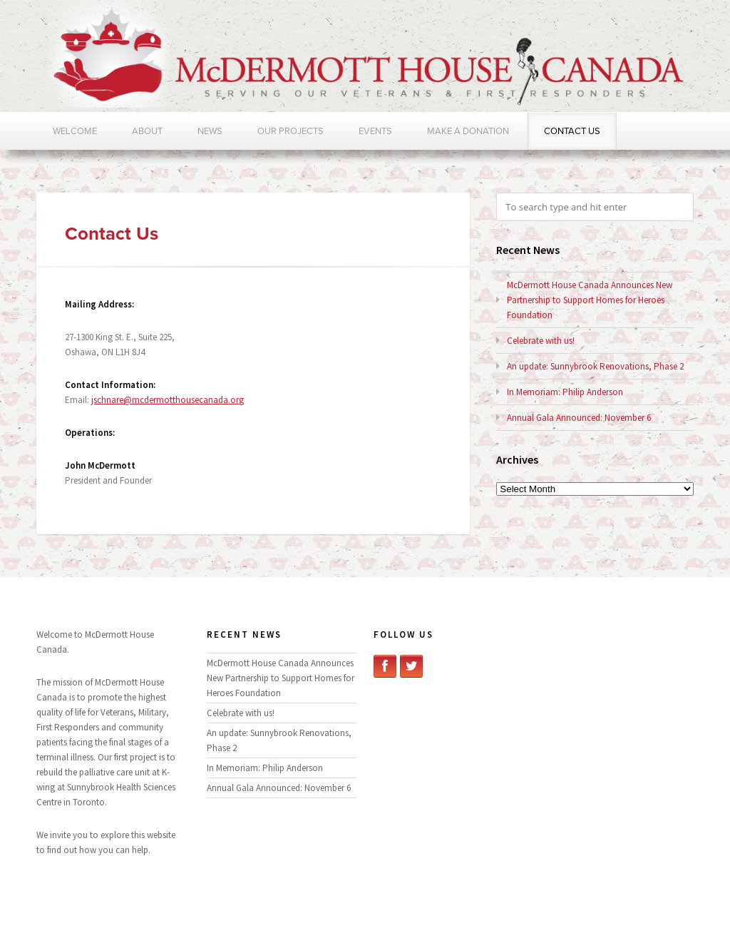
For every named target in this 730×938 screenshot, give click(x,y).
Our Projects (290, 131)
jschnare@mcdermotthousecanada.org (167, 400)
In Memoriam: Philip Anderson (565, 392)
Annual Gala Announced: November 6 (579, 418)
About (147, 131)
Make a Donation (468, 131)
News (209, 131)
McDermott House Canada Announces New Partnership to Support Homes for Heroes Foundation (589, 300)
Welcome (75, 131)
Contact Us (572, 131)
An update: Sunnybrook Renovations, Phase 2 (595, 366)
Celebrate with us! (541, 341)
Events (375, 131)
